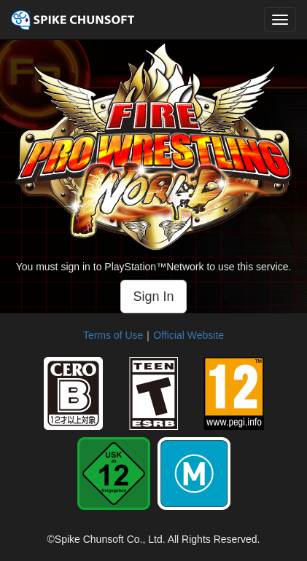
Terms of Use (113, 335)
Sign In (153, 296)
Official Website (188, 335)
